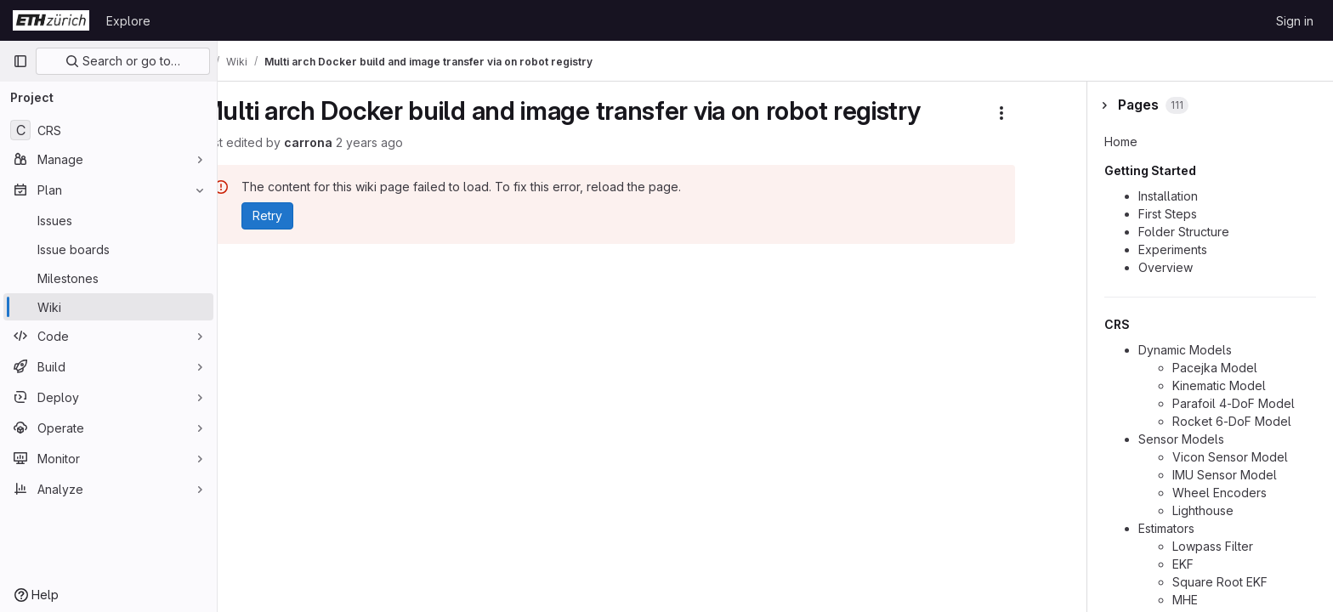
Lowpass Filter (1212, 546)
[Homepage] (51, 20)
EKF (1183, 564)
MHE (1185, 599)
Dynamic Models (1185, 350)
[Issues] (108, 220)
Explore (128, 21)
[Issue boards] (108, 249)
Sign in (1294, 21)
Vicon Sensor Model (1230, 457)
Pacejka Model (1214, 367)
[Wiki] (108, 306)
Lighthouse (1203, 510)
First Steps (1167, 214)
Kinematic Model (1219, 385)
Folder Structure (1183, 231)
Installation (1168, 196)
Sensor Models (1181, 439)
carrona (352, 142)
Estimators (1166, 528)
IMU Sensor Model (1224, 475)
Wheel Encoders (1219, 492)
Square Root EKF (1220, 582)
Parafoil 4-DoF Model (1233, 403)
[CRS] (108, 130)
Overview (1165, 267)
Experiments (1172, 249)
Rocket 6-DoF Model (1231, 421)
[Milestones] (108, 278)
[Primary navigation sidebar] (20, 61)
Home (1120, 141)
